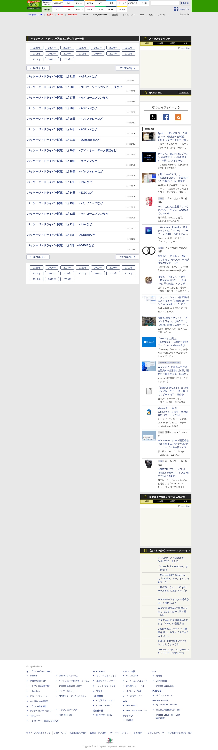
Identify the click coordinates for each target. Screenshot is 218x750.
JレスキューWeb (133, 691)
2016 (67, 53)
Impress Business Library (70, 686)
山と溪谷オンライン (105, 700)
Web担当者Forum (38, 681)
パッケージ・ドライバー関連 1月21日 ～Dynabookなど (63, 139)
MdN (125, 701)
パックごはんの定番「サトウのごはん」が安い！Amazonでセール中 (173, 210)
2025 (36, 47)
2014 (98, 53)
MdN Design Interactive (136, 710)
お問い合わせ (60, 733)
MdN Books (131, 705)
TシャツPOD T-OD (105, 686)
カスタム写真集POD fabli (168, 710)
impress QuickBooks (165, 686)
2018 (36, 53)
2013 (113, 53)
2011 (36, 59)
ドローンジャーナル (39, 696)
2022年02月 (126, 68)
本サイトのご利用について (38, 733)
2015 (82, 53)
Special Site (155, 92)
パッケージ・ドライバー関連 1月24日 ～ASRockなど (62, 129)
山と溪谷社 (98, 696)
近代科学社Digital (104, 715)
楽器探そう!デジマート (106, 681)
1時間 (147, 43)
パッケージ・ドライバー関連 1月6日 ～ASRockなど (61, 234)
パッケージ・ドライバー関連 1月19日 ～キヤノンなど (62, 161)
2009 (67, 59)
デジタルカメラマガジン (41, 710)
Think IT (33, 676)
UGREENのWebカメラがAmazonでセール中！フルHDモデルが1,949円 (173, 472)
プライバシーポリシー (120, 733)
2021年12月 (39, 68)
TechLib (129, 720)
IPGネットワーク (160, 700)
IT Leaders (35, 691)
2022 (82, 47)
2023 (67, 47)
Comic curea (161, 681)
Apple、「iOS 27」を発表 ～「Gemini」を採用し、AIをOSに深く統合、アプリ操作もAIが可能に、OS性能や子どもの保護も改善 (173, 283)
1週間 (172, 43)
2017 (52, 53)
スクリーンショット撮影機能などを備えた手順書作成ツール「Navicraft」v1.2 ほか (173, 300)
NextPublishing (65, 715)
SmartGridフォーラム (68, 676)
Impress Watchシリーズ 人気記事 (167, 496)
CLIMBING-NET (103, 705)
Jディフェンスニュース (136, 681)
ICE (154, 671)
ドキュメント (129, 14)
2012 (128, 53)
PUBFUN (156, 691)
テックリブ (128, 716)
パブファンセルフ (164, 695)
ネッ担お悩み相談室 (39, 701)
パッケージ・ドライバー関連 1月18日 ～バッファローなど (65, 171)
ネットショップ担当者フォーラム (74, 681)
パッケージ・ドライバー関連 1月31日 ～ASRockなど (62, 76)
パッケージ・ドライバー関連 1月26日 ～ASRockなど (62, 108)
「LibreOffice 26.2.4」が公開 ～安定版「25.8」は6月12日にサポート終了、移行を (173, 391)
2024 (52, 47)
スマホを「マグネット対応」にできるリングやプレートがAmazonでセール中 (173, 259)
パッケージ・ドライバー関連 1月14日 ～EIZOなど (60, 192)
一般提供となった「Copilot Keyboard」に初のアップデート (172, 590)
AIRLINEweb (132, 676)
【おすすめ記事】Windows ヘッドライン (169, 550)
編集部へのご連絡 (98, 733)
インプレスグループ (155, 733)
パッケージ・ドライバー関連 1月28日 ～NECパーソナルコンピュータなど (74, 87)
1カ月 (185, 43)
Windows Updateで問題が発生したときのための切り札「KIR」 (173, 611)
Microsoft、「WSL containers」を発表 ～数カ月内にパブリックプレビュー (173, 411)
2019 (128, 47)
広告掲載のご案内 (78, 733)
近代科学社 (98, 710)
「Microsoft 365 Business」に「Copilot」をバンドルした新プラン (173, 578)
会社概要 (138, 733)
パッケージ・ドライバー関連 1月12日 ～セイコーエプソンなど (67, 213)
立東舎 (99, 691)
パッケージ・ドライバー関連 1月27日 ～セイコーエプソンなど (67, 97)
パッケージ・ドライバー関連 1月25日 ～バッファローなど (65, 118)
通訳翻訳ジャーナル (135, 686)
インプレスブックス (68, 710)
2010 (52, 59)
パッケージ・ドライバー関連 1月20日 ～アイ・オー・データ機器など (71, 150)
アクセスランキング (159, 38)
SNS (142, 14)
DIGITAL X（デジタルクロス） (73, 696)
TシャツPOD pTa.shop (167, 705)
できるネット (36, 716)
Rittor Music (99, 671)
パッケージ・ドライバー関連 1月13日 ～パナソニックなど (65, 203)
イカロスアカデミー (135, 696)
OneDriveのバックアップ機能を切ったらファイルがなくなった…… (173, 632)
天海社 (159, 676)
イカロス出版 (129, 671)
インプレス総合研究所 (40, 686)
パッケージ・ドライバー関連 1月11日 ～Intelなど (59, 224)
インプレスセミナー (68, 691)
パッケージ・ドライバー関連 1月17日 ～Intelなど (59, 182)
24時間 (159, 43)
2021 (98, 47)
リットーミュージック (106, 676)
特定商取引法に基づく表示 (180, 733)
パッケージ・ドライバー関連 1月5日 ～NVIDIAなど (60, 245)
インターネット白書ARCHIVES (44, 721)
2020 (113, 47)
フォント (162, 14)
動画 (151, 14)
